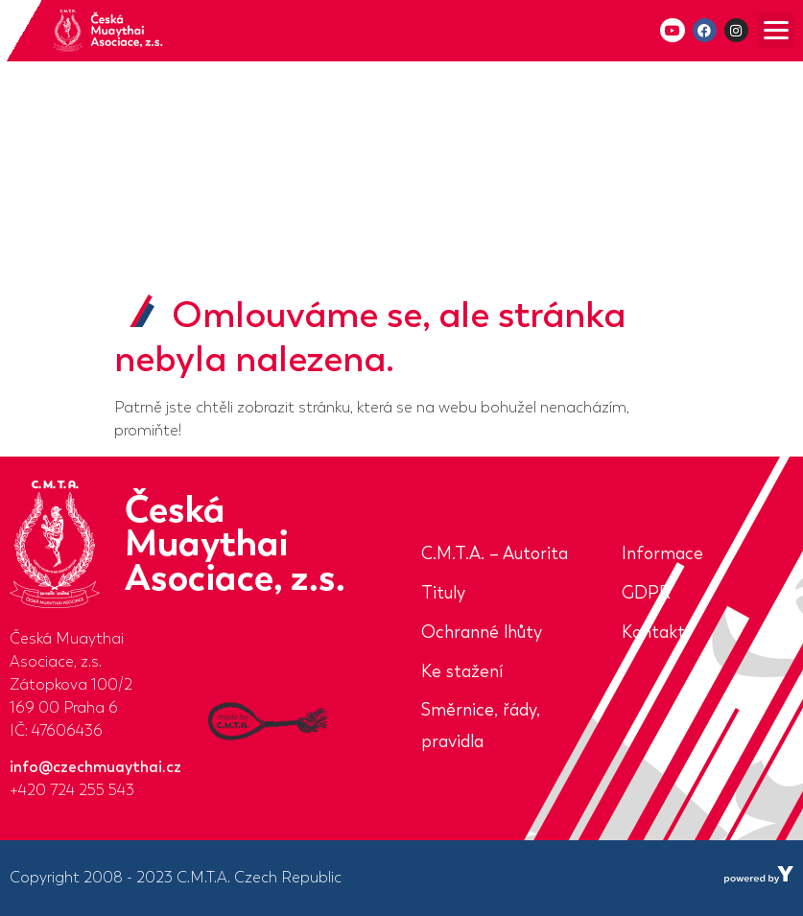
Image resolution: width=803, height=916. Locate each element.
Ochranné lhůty (481, 632)
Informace (662, 553)
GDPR (646, 592)
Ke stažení (462, 671)
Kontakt (653, 632)
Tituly (443, 592)
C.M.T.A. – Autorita (494, 553)
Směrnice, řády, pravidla (480, 725)
